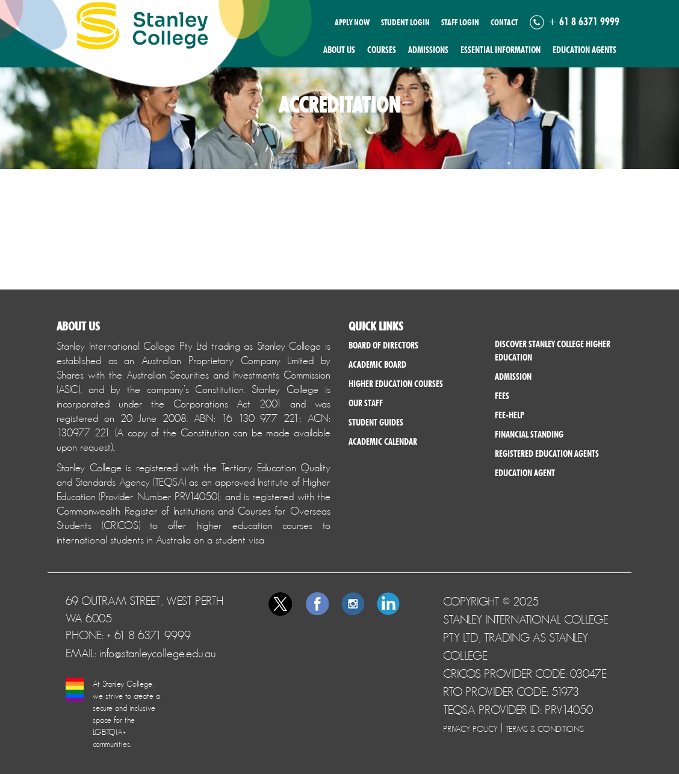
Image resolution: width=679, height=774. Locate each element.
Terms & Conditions (545, 729)
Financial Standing (529, 434)
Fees (502, 396)
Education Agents (584, 50)
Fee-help (509, 415)
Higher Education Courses (396, 384)
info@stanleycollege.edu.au (157, 653)
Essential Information (500, 50)
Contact (504, 22)
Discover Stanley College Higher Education (552, 351)
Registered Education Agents (547, 453)
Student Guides (376, 422)
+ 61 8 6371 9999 (583, 21)
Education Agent (525, 473)
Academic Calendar (383, 441)
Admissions (428, 50)
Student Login (405, 22)
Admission (513, 376)
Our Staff (366, 403)
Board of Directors (383, 345)
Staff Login (460, 22)
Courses (381, 50)
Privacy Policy (470, 729)
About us (339, 50)
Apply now (352, 22)
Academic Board (377, 364)
